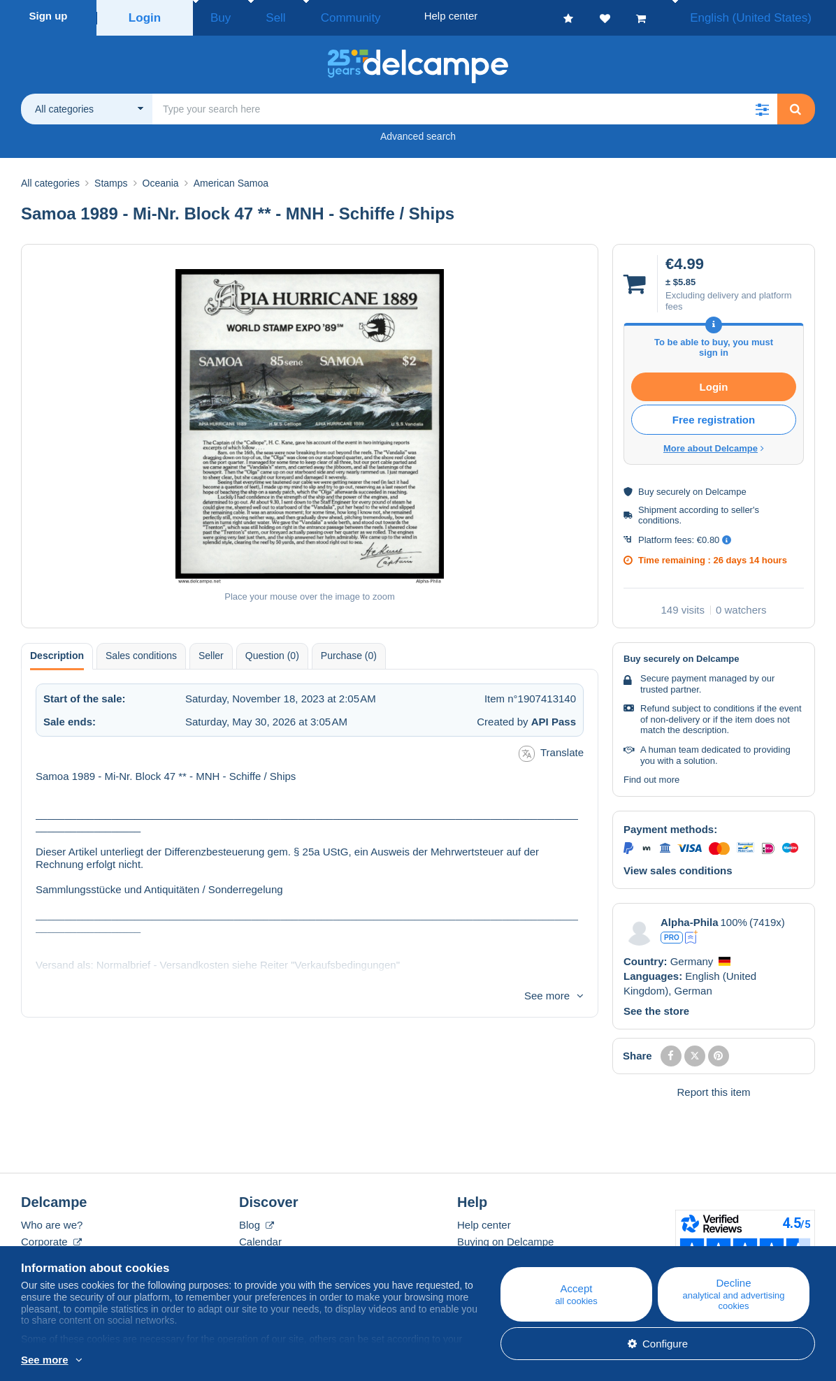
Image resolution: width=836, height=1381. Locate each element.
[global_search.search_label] (464, 104)
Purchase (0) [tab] (349, 651)
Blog (256, 1221)
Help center (484, 1221)
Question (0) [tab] (272, 651)
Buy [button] (216, 16)
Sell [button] (258, 16)
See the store (656, 1007)
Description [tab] (57, 651)
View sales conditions (678, 866)
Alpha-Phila (690, 918)
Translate (551, 750)
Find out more (651, 775)
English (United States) (765, 16)
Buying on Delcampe (505, 1237)
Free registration (713, 415)
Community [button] (318, 16)
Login (145, 16)
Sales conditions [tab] (141, 651)
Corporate (51, 1237)
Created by (526, 717)
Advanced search (418, 132)
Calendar (260, 1237)
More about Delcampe (713, 444)
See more (547, 991)
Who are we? (51, 1221)
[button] (762, 104)
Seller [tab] (211, 651)
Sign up (48, 16)
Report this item (713, 1088)
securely (673, 487)
